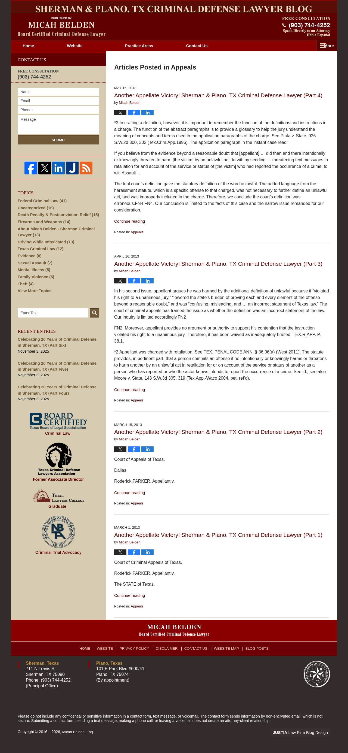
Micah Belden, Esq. (78, 741)
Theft (25, 297)
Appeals (137, 242)
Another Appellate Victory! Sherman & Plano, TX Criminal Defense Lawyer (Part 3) (218, 273)
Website (93, 55)
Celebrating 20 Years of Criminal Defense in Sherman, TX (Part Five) (57, 379)
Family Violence (35, 289)
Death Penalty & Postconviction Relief (56, 225)
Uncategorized (35, 217)
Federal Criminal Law (41, 210)
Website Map (227, 656)
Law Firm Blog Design (304, 742)
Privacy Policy (136, 656)
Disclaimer (168, 656)
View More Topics (33, 304)
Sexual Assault (34, 275)
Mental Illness (33, 282)
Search (94, 326)
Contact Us (197, 656)
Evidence (29, 267)
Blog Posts (257, 656)
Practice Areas (231, 55)
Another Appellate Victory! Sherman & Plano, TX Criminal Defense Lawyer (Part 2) (218, 441)
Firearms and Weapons (42, 232)
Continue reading (128, 231)
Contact (298, 55)
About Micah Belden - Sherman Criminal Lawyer (54, 242)
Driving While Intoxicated (44, 252)
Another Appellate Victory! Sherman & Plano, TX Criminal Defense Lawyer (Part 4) (218, 105)
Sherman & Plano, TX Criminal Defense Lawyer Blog (61, 37)
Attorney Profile (159, 55)
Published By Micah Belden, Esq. (306, 36)
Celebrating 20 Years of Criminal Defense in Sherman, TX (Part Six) (57, 356)
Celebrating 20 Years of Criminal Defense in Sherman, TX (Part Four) (57, 402)
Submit (58, 150)
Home (38, 55)
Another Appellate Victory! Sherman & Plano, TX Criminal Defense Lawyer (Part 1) (218, 544)
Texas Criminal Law (39, 260)
